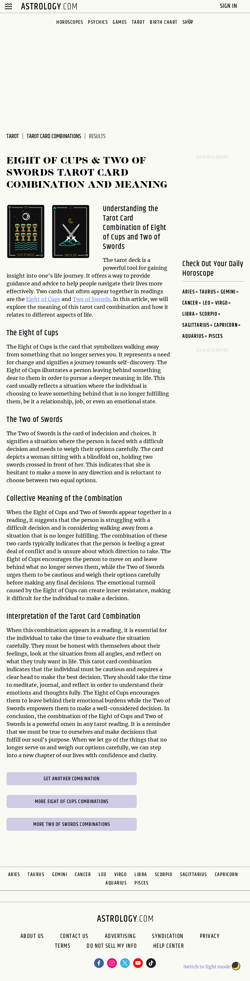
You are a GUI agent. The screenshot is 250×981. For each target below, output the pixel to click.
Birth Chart (164, 22)
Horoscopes (69, 22)
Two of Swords (91, 299)
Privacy (210, 936)
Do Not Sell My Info (112, 947)
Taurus (208, 292)
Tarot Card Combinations (54, 136)
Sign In (229, 6)
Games (120, 22)
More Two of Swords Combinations (71, 824)
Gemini (228, 292)
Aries (188, 292)
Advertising (120, 936)
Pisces (216, 336)
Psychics (98, 22)
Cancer (190, 303)
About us (32, 936)
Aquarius (193, 336)
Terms (63, 947)
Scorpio (208, 314)
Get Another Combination (72, 779)
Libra (188, 314)
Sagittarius (196, 325)
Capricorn (226, 325)
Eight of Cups (43, 299)
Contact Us (74, 936)
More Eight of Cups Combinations (71, 802)
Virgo (221, 303)
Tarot (138, 22)
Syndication (168, 936)
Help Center (168, 947)
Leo (207, 303)
